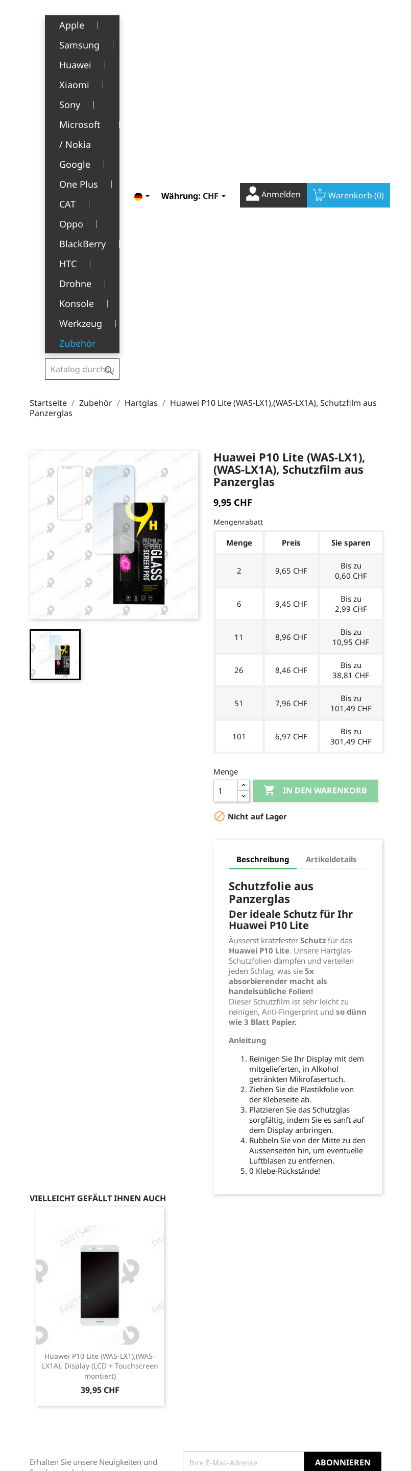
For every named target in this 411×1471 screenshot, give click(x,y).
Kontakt (142, 1416)
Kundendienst (153, 1369)
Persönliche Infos (243, 1300)
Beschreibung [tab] (262, 598)
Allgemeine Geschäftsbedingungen (169, 1332)
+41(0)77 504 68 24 (65, 1376)
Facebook (326, 1241)
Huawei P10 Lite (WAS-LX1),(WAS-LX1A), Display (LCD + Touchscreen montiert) (100, 1106)
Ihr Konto (239, 1285)
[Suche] (82, 22)
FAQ (136, 1384)
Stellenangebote (157, 1400)
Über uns (145, 1353)
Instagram (370, 1241)
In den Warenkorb (315, 530)
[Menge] (225, 530)
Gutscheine (232, 1363)
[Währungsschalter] (207, 24)
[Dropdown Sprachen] (135, 24)
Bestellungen (236, 1316)
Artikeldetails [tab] (331, 598)
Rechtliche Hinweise (147, 1306)
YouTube (348, 1241)
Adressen (229, 1348)
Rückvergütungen (244, 1332)
